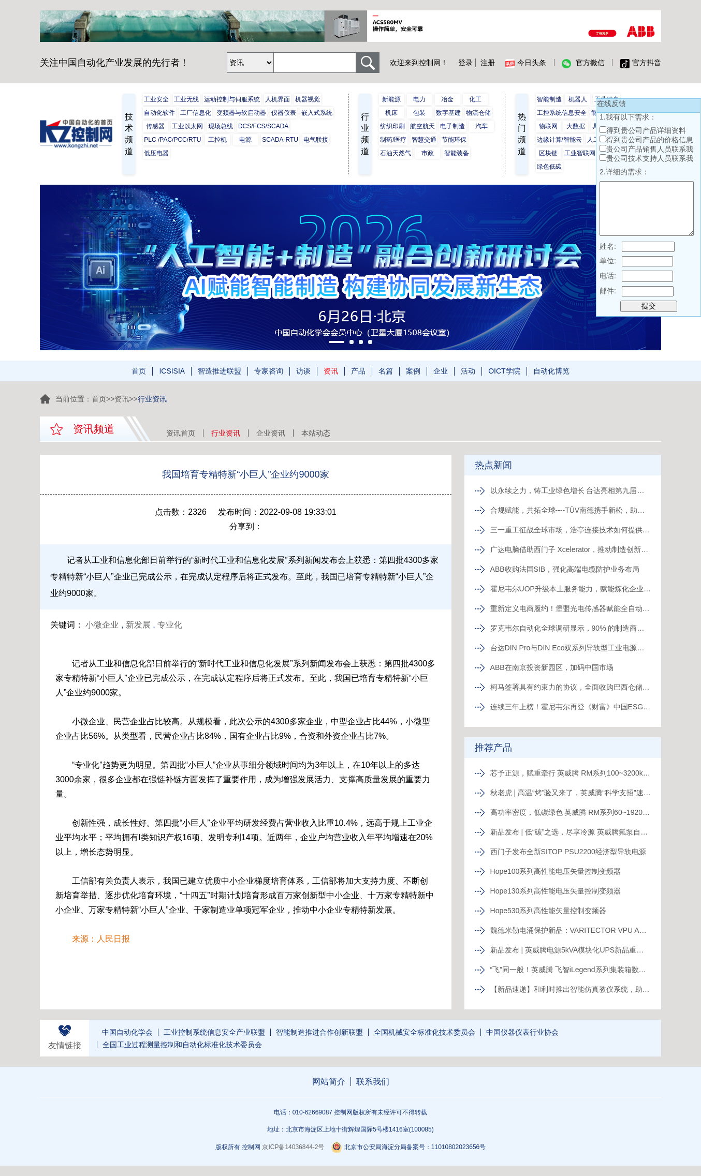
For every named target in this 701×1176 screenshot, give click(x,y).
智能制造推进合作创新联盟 (319, 1032)
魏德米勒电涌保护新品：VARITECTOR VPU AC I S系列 (570, 930)
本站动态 (315, 433)
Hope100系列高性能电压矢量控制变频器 (555, 871)
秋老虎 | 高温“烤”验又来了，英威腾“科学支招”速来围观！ (570, 792)
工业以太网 (187, 126)
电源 (245, 139)
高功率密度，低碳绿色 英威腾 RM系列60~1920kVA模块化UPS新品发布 (570, 812)
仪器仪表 (283, 112)
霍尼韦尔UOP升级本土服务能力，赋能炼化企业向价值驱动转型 (570, 589)
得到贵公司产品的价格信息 (649, 140)
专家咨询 (268, 371)
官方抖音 (640, 63)
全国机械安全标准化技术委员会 (424, 1032)
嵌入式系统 (316, 112)
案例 (413, 371)
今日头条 (525, 63)
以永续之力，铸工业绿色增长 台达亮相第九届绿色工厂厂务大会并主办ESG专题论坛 (570, 490)
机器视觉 (307, 99)
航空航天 (422, 126)
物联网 (548, 126)
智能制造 (549, 99)
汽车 (481, 126)
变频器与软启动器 (241, 112)
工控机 (217, 139)
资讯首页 (180, 433)
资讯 (331, 371)
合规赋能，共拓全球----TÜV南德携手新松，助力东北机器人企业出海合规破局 (570, 510)
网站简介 (328, 1081)
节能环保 (454, 139)
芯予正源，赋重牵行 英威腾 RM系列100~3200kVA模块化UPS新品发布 (570, 773)
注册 (487, 62)
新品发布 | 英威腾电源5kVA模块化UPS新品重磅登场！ (570, 950)
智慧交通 (424, 139)
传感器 (155, 126)
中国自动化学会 (127, 1032)
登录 (465, 62)
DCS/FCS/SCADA (263, 126)
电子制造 (452, 126)
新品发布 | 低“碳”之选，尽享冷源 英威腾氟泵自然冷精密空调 (570, 832)
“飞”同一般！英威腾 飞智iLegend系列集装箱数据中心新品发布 (570, 969)
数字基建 (448, 112)
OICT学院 (504, 371)
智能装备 (456, 153)
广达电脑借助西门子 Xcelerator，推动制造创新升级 (570, 549)
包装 (419, 112)
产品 (358, 371)
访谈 (303, 371)
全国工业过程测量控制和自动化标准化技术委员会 (182, 1044)
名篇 (385, 371)
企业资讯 (270, 433)
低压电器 (156, 153)
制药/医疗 (393, 139)
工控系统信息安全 (562, 112)
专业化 (169, 624)
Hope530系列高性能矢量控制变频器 (548, 910)
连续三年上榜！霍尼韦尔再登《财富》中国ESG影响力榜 (570, 707)
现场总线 (220, 126)
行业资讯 (225, 433)
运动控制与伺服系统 (232, 99)
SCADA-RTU (280, 139)
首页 (139, 371)
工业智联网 (579, 153)
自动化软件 (159, 112)
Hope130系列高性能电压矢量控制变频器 (555, 891)
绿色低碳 (549, 166)
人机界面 (277, 99)
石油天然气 (395, 153)
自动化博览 (551, 371)
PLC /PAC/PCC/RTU (172, 139)
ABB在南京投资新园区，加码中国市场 (552, 667)
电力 (419, 99)
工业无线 (186, 99)
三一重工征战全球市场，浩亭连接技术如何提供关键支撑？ (570, 530)
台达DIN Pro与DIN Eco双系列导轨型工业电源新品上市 (570, 648)
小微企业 (102, 624)
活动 (468, 371)
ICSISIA (172, 371)
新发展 (138, 624)
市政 (427, 153)
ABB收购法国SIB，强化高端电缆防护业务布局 (565, 569)
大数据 (575, 126)
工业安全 (156, 99)
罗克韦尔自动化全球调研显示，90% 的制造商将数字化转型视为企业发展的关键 (570, 628)
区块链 (548, 153)
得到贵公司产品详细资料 (646, 130)
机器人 (577, 99)
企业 (440, 371)
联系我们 (372, 1081)
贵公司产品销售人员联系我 (649, 149)
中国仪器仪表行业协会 (522, 1032)
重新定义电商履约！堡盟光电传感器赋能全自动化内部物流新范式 (570, 608)
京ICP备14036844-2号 (293, 1147)
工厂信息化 (195, 112)
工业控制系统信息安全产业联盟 (214, 1032)
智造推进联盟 (219, 371)
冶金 (447, 99)
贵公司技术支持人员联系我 (649, 158)
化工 (475, 99)
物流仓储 (478, 112)
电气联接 (315, 139)
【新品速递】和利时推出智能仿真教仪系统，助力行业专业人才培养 (570, 989)
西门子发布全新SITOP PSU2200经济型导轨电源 (568, 851)
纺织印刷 (392, 126)
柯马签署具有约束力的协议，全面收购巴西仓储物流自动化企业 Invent (570, 687)
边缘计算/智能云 (559, 139)
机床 (391, 112)
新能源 (391, 99)
